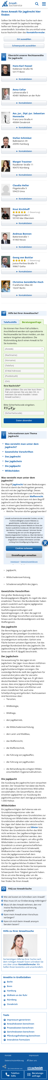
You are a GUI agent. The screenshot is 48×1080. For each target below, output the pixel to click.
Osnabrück (12, 1004)
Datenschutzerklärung (29, 562)
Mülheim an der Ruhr (17, 995)
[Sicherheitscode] (24, 413)
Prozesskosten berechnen (20, 1027)
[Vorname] (24, 360)
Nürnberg (11, 999)
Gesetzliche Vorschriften (19, 451)
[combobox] (24, 349)
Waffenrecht (36, 496)
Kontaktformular (35, 32)
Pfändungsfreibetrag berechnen (23, 1035)
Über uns (33, 1060)
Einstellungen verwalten (24, 555)
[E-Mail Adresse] (24, 371)
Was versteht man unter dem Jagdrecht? (22, 445)
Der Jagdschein (13, 461)
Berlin (10, 981)
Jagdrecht (18, 484)
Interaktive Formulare (18, 1039)
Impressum (15, 562)
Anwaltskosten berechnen (20, 1023)
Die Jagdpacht (13, 465)
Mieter (34, 827)
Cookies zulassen (24, 548)
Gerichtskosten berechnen (20, 1031)
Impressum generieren (19, 1019)
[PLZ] (24, 376)
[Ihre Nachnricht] (24, 394)
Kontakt (8, 1055)
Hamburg (11, 990)
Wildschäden (12, 470)
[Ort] (24, 381)
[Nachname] (24, 355)
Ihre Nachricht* (12, 385)
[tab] (24, 39)
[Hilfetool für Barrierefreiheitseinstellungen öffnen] (45, 543)
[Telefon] (24, 365)
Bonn (9, 986)
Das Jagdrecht (13, 456)
